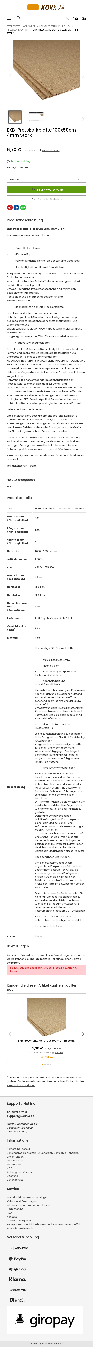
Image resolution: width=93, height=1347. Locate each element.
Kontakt (12, 1216)
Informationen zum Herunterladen (28, 1205)
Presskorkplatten (18, 29)
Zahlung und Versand (20, 1172)
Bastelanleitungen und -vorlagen (27, 1197)
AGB (9, 1168)
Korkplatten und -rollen (54, 26)
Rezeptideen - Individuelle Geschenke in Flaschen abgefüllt (44, 1224)
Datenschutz (15, 1179)
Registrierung (15, 1209)
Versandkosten (50, 150)
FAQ (9, 1212)
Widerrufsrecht (16, 1160)
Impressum (14, 1164)
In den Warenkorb (46, 190)
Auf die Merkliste (46, 199)
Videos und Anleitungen (22, 1201)
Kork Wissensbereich (20, 1228)
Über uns (12, 1176)
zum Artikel (46, 1056)
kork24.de (29, 26)
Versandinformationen (21, 1085)
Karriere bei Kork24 (18, 1149)
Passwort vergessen (19, 1220)
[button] (83, 76)
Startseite (13, 26)
